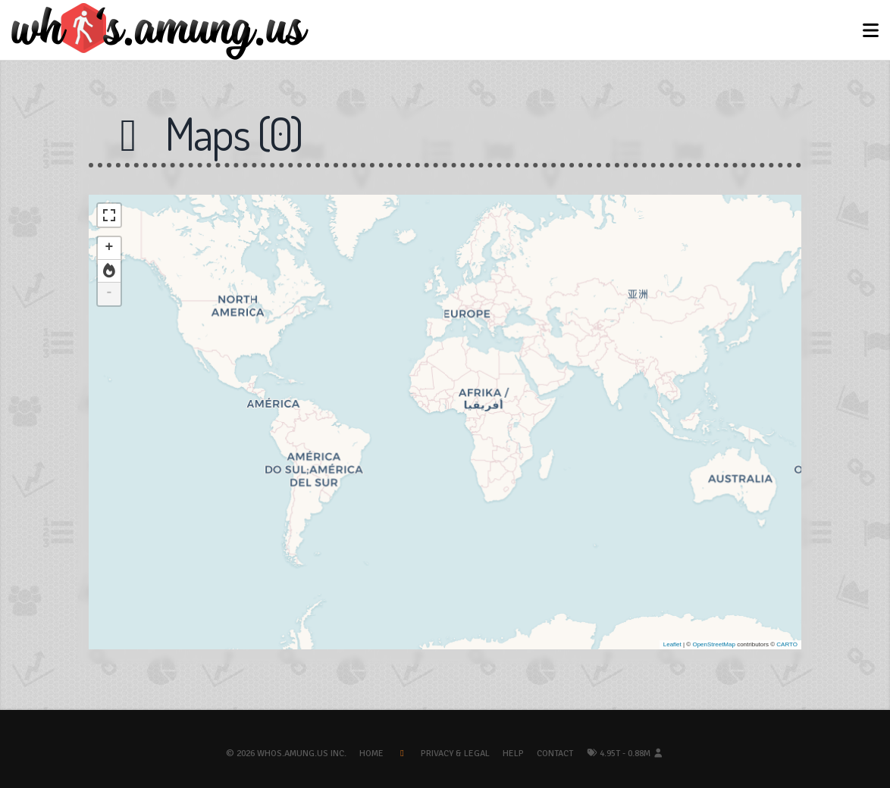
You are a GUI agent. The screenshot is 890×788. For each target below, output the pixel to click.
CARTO (787, 644)
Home (371, 753)
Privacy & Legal (455, 753)
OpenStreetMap (713, 644)
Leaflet (672, 644)
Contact (555, 753)
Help (513, 753)
